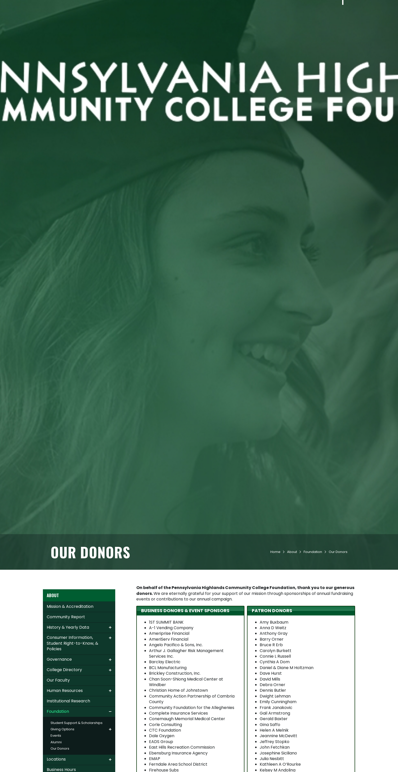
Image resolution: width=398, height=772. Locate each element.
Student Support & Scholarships (77, 758)
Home (275, 587)
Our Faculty (58, 715)
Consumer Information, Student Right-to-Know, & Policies (72, 678)
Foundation (313, 587)
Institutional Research (68, 736)
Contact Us (65, 6)
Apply (93, 6)
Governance (59, 695)
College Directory (64, 705)
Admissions (183, 23)
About (328, 23)
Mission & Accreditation (70, 642)
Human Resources (65, 726)
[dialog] (383, 757)
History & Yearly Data (68, 663)
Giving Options (62, 764)
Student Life (244, 23)
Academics (213, 23)
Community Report (66, 652)
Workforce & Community (289, 23)
